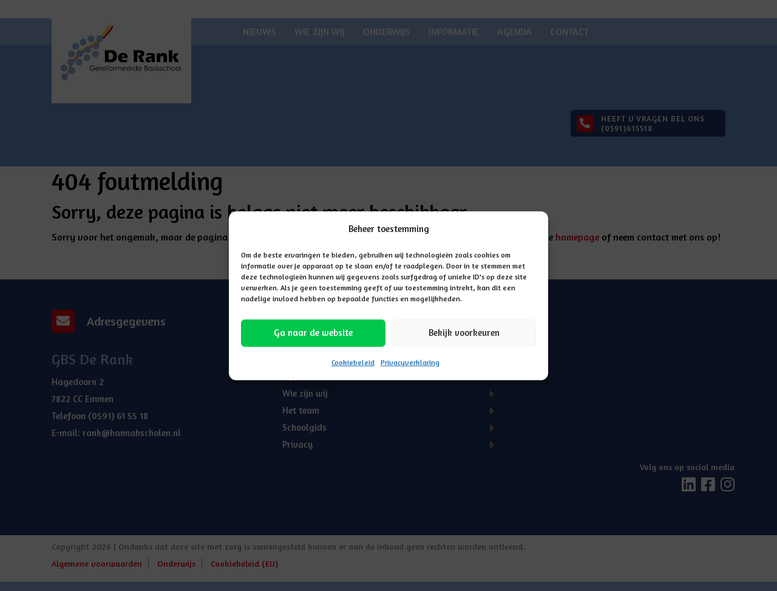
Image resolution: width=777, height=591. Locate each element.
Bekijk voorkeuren (464, 332)
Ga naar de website (313, 332)
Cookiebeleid (353, 362)
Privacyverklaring (410, 362)
